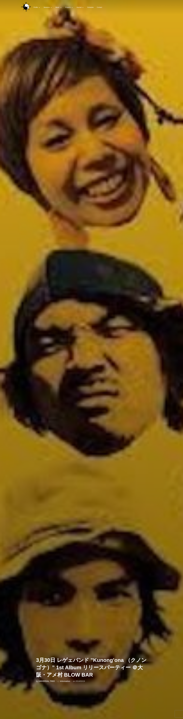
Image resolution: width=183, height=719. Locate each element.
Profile (36, 7)
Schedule (90, 7)
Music (59, 7)
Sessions (48, 7)
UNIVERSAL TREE (47, 681)
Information (65, 681)
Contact (99, 7)
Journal (80, 7)
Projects (69, 7)
